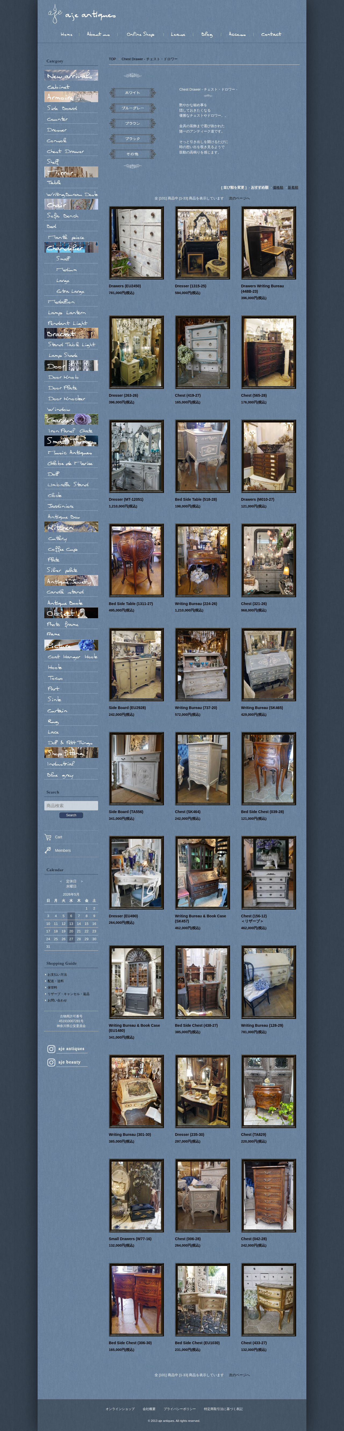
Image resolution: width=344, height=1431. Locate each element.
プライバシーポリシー (180, 1409)
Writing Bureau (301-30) (130, 1134)
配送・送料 (56, 981)
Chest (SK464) (187, 812)
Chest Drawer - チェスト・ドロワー (149, 59)
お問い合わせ (57, 1000)
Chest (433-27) (254, 1343)
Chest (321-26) (254, 604)
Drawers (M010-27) (257, 499)
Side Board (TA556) (126, 812)
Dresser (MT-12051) (126, 499)
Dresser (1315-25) (190, 286)
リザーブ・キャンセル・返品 (68, 994)
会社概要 (149, 1409)
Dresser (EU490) (125, 916)
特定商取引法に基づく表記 (223, 1409)
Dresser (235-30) (189, 1134)
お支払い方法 (57, 974)
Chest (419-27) (188, 395)
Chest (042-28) (254, 1239)
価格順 (278, 187)
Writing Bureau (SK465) (262, 708)
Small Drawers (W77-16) (130, 1239)
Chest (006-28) (188, 1239)
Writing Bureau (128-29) (262, 1025)
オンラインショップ (120, 1409)
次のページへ (239, 198)
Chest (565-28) (254, 395)
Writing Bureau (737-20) (196, 708)
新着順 (293, 187)
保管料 (52, 987)
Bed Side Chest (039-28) (262, 812)
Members (57, 850)
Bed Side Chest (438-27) (196, 1025)
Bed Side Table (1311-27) (131, 604)
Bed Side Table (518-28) (196, 499)
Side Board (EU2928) (127, 708)
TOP (112, 59)
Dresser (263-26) (123, 395)
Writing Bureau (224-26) (196, 604)
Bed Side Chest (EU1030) (197, 1343)
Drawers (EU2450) (125, 286)
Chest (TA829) (253, 1134)
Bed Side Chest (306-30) (130, 1343)
